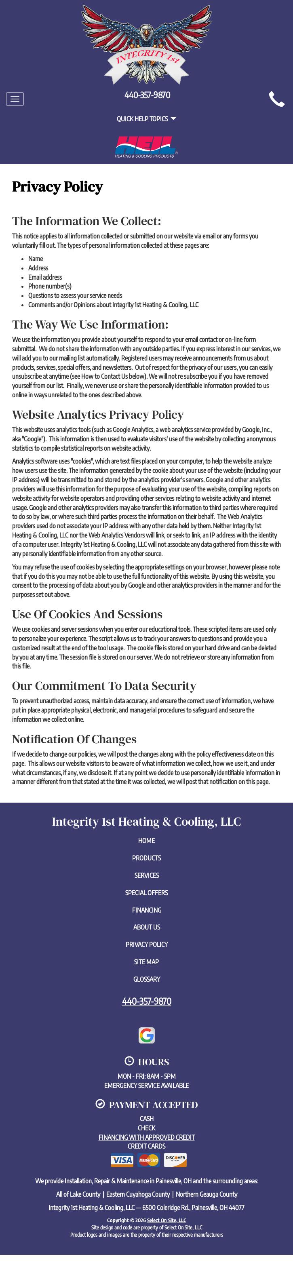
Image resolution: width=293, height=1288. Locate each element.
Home (146, 841)
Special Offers (146, 893)
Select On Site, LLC (166, 1220)
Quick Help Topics (147, 119)
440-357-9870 (146, 1001)
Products (146, 858)
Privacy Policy (147, 944)
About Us (146, 927)
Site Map (146, 962)
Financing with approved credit (147, 1137)
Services (147, 875)
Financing (146, 910)
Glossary (146, 979)
